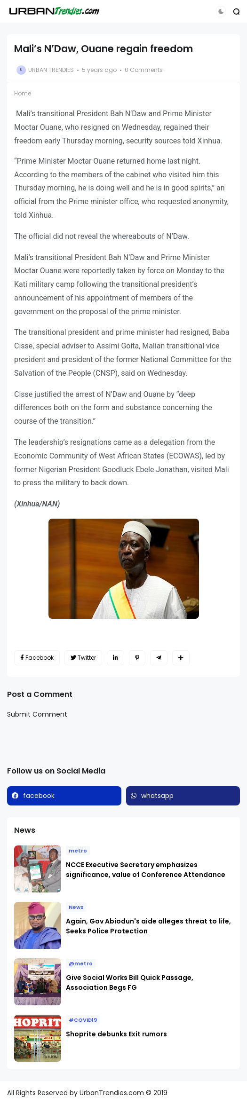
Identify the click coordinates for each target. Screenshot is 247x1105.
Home (22, 93)
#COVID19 (83, 1020)
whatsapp (157, 795)
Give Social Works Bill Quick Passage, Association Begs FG (129, 982)
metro (78, 850)
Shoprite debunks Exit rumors (116, 1034)
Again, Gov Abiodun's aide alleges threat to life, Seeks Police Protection (148, 926)
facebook (39, 795)
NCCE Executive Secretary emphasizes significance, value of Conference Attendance (145, 869)
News (76, 907)
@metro (81, 963)
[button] (221, 11)
